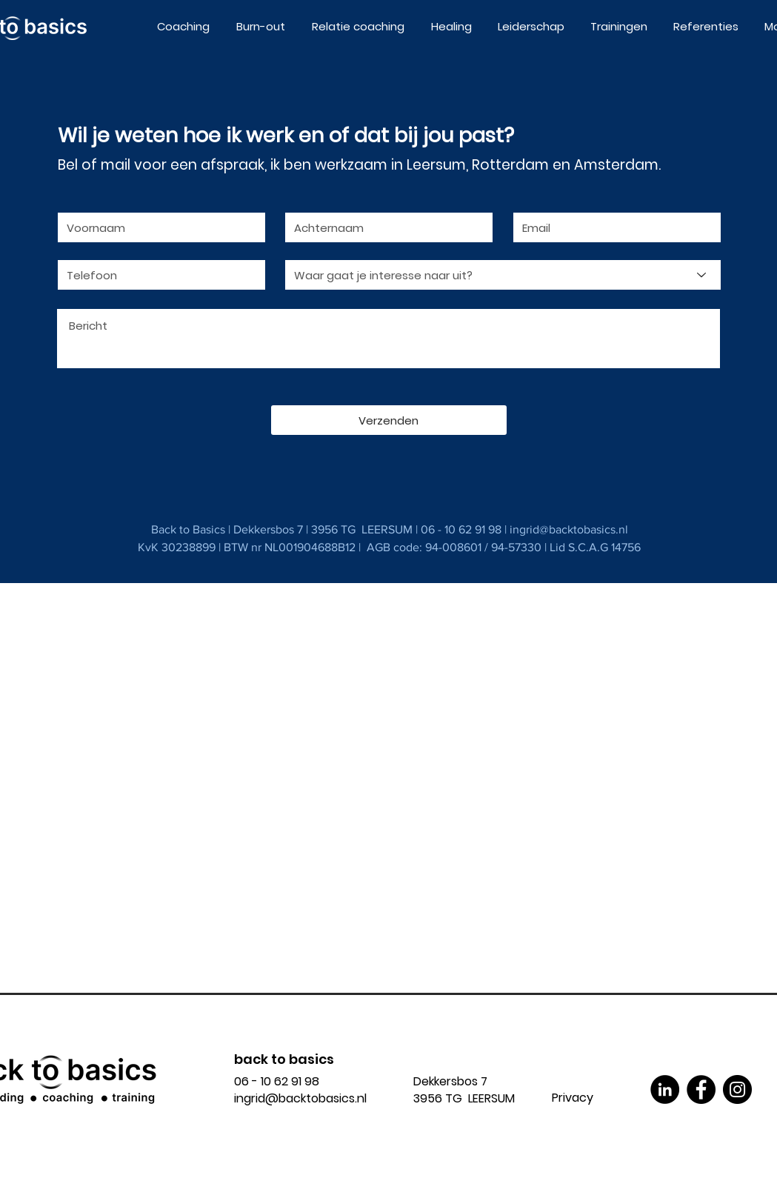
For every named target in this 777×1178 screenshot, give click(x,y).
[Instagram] (737, 1089)
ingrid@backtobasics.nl (569, 529)
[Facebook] (701, 1089)
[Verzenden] (389, 420)
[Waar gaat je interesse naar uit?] (503, 275)
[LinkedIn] (664, 1089)
